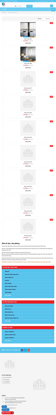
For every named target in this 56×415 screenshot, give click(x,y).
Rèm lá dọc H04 (28, 162)
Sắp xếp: (39, 18)
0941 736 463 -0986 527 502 (11, 405)
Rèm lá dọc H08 (28, 63)
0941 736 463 (6, 413)
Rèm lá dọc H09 (28, 39)
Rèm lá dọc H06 (28, 112)
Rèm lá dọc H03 (28, 186)
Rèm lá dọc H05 (28, 137)
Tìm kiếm (29, 6)
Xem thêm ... (8, 295)
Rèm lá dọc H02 (28, 211)
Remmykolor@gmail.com (10, 408)
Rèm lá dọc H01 (28, 235)
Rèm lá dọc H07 (28, 88)
